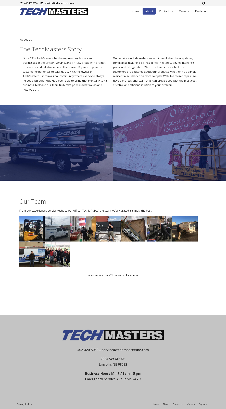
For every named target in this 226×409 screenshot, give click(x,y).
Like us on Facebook (125, 275)
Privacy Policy (24, 404)
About (149, 11)
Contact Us (166, 11)
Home (135, 11)
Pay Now (200, 11)
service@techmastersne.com (59, 3)
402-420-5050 (30, 3)
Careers (184, 11)
